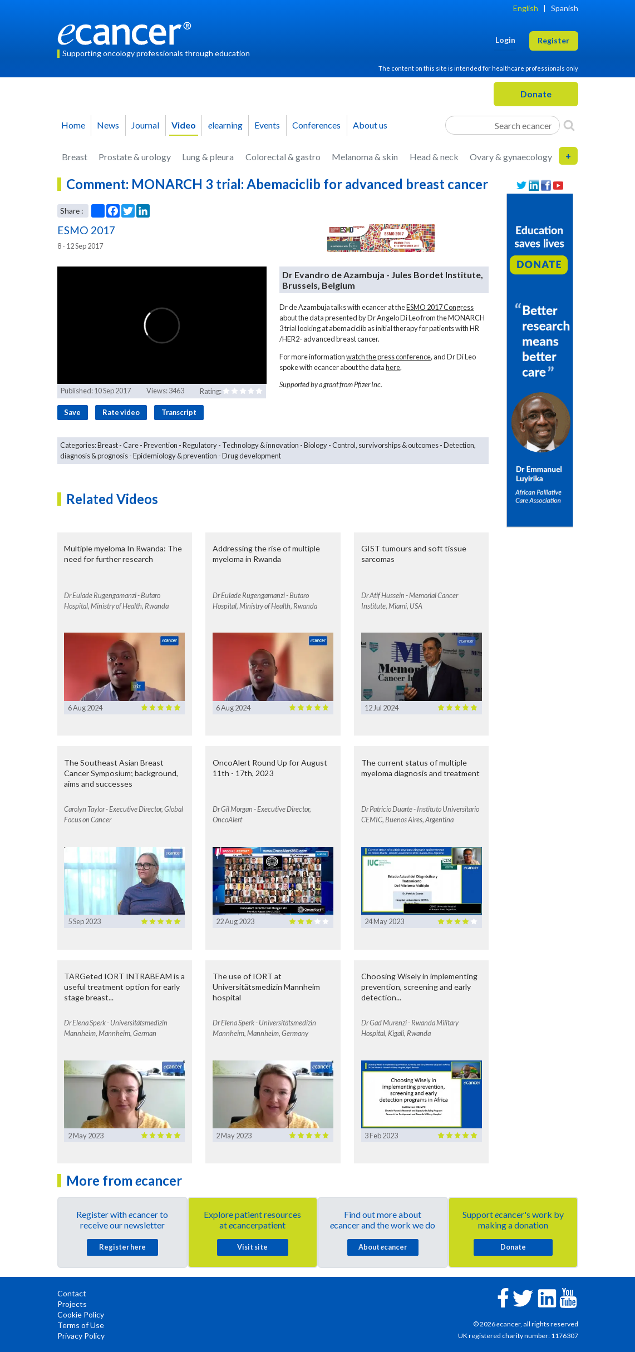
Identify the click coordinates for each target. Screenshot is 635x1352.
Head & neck (434, 156)
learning (225, 125)
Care (131, 445)
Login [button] (505, 40)
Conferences (316, 125)
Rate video (121, 412)
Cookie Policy (80, 1314)
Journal (145, 125)
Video (183, 125)
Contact (71, 1293)
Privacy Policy (81, 1335)
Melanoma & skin (365, 156)
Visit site (252, 1246)
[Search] (569, 125)
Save (72, 412)
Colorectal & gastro (283, 156)
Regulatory (200, 445)
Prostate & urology (135, 156)
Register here (122, 1246)
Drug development (251, 455)
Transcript (178, 412)
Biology (315, 445)
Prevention (161, 445)
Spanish (564, 8)
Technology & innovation (260, 445)
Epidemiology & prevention (175, 455)
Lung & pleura (208, 156)
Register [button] (553, 40)
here (393, 367)
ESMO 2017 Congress (440, 307)
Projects (72, 1304)
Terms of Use (80, 1325)
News (108, 125)
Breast (74, 156)
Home (73, 125)
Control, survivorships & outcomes (385, 445)
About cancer (382, 1246)
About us (370, 125)
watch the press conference (388, 356)
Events (267, 125)
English (525, 8)
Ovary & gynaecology (511, 156)
